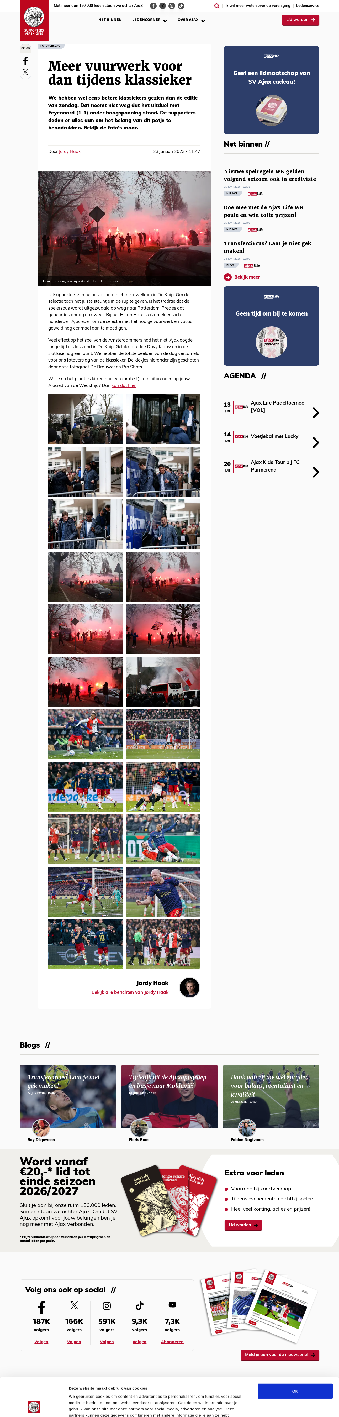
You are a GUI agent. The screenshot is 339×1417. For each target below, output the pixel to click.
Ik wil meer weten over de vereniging (257, 6)
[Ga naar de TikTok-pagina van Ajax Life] (181, 6)
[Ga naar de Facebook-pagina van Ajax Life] (153, 6)
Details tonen (283, 1406)
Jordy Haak (70, 152)
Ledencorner (149, 20)
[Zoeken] (217, 6)
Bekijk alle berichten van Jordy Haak (130, 992)
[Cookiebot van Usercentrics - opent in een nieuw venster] (34, 1407)
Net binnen (110, 20)
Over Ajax (191, 20)
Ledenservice (307, 6)
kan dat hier (124, 386)
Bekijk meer (242, 277)
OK (295, 1355)
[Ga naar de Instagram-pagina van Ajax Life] (171, 6)
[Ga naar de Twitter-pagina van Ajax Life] (162, 6)
